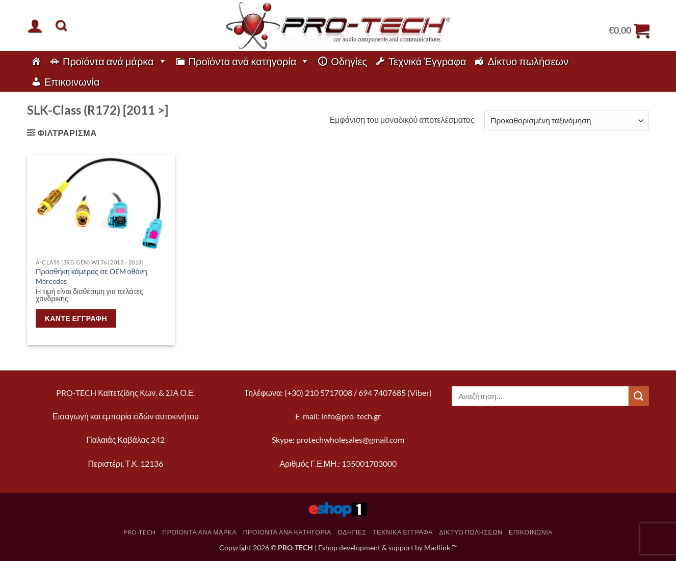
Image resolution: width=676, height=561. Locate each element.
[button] (34, 25)
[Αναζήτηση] (61, 25)
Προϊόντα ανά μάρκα (115, 61)
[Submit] (639, 396)
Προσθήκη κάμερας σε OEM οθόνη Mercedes (91, 276)
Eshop (327, 547)
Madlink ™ (440, 547)
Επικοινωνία (72, 81)
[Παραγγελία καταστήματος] (566, 120)
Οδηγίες (349, 61)
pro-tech (139, 532)
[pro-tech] (36, 61)
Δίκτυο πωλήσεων (527, 61)
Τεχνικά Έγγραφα (427, 61)
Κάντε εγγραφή (76, 318)
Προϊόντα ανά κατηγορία (249, 61)
